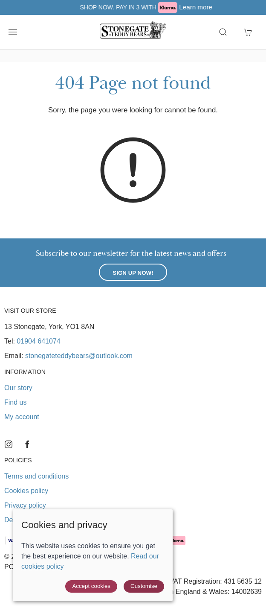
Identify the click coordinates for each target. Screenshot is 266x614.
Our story (18, 387)
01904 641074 (38, 341)
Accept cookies (91, 586)
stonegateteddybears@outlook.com (79, 355)
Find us (15, 402)
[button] (13, 32)
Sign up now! (133, 273)
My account (21, 416)
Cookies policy (26, 490)
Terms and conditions (36, 476)
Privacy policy (25, 505)
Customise (143, 586)
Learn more (215, 7)
